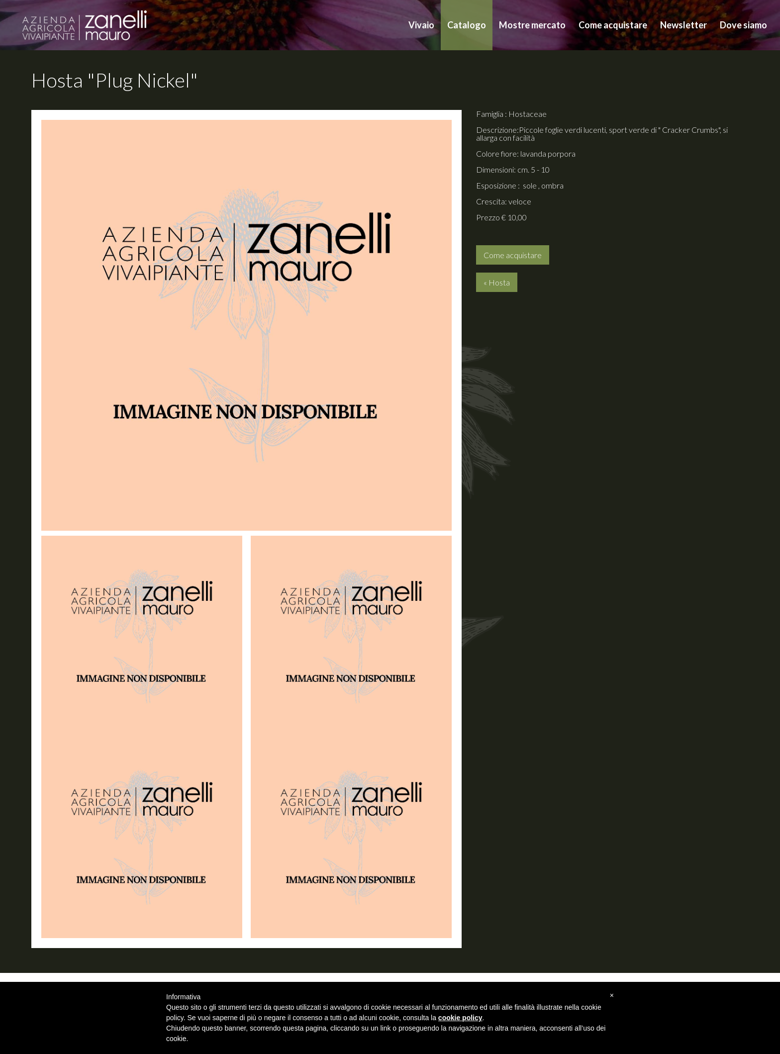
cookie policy (460, 1018)
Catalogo (466, 24)
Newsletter (683, 24)
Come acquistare (613, 24)
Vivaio (421, 24)
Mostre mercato (532, 24)
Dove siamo (743, 24)
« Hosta (497, 282)
